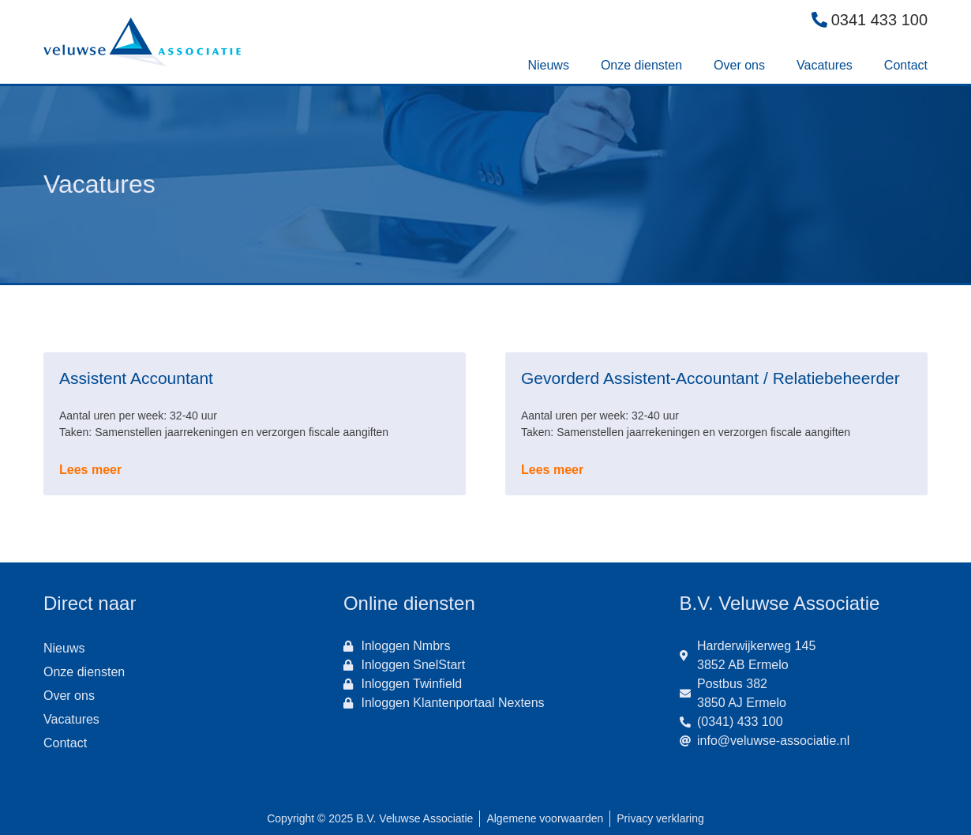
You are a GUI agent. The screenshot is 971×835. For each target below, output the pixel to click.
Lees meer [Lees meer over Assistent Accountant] (90, 469)
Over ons (739, 65)
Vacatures (825, 65)
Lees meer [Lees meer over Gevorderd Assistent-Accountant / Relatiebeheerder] (552, 469)
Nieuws (547, 65)
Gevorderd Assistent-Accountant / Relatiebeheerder (710, 378)
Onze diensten (641, 65)
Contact (906, 65)
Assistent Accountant (136, 378)
